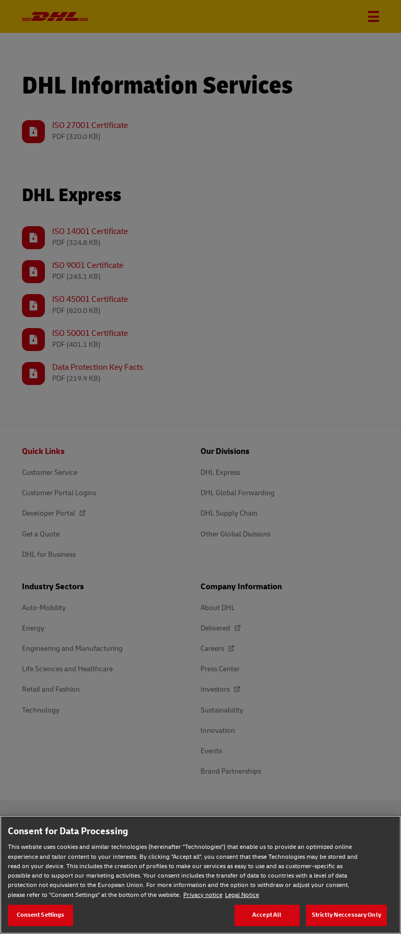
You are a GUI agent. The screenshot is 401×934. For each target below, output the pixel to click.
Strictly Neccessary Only (346, 915)
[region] (200, 874)
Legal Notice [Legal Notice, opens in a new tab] (242, 895)
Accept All (266, 915)
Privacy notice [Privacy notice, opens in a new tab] (202, 895)
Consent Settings (41, 915)
